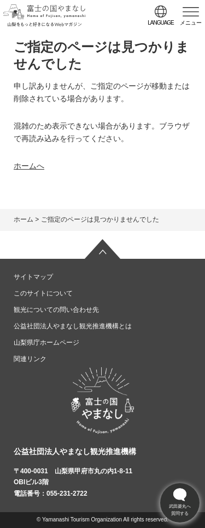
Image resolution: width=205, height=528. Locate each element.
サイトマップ (33, 277)
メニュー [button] (191, 23)
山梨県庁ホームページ (46, 342)
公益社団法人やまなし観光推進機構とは (73, 326)
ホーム (23, 219)
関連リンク (30, 359)
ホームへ (29, 165)
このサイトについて (43, 293)
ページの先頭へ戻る (103, 249)
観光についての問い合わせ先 (56, 309)
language (161, 23)
